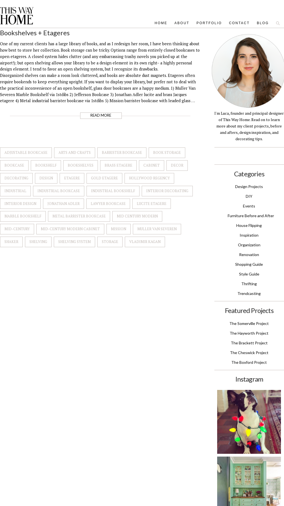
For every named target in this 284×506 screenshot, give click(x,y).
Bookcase (14, 165)
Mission (118, 228)
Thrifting (249, 283)
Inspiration (249, 235)
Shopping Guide (249, 264)
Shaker (11, 241)
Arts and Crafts (75, 152)
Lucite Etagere (151, 203)
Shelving (38, 241)
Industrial (15, 190)
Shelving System (74, 241)
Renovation (249, 254)
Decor (177, 165)
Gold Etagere (104, 178)
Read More (100, 115)
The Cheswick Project (249, 352)
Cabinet (151, 165)
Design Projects (249, 186)
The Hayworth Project (249, 333)
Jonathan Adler (63, 203)
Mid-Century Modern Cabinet (70, 228)
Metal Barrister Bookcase (79, 216)
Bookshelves (80, 165)
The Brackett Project (249, 342)
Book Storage (167, 152)
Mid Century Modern (137, 216)
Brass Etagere (118, 165)
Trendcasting (249, 293)
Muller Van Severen (157, 228)
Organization (249, 244)
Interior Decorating (167, 190)
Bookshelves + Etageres (35, 33)
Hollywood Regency (149, 178)
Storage (110, 241)
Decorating (16, 178)
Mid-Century (17, 228)
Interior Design (20, 203)
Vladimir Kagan (145, 241)
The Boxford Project (249, 362)
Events (249, 206)
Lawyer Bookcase (108, 203)
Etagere (72, 178)
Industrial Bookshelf (113, 190)
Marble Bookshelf (22, 216)
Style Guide (249, 274)
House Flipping (249, 225)
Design (46, 178)
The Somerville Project (249, 323)
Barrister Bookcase (122, 152)
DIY (249, 196)
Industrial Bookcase (58, 190)
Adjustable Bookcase (25, 152)
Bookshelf (46, 165)
